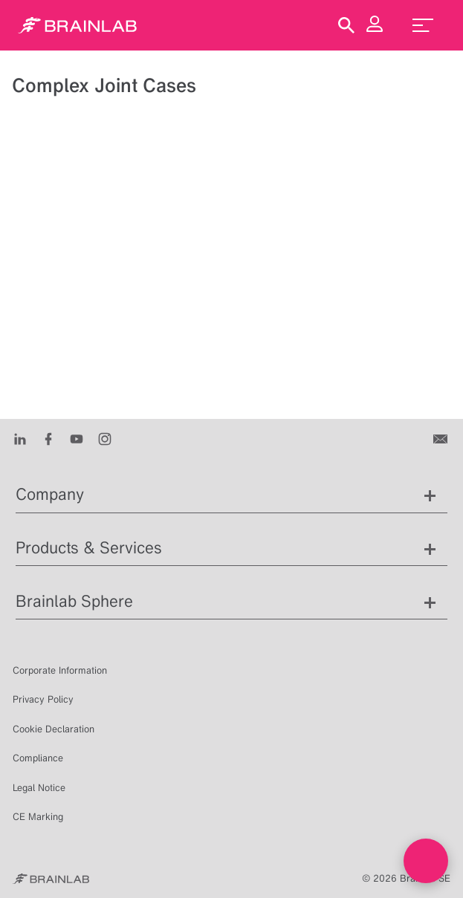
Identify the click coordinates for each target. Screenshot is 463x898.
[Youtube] (76, 438)
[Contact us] (441, 438)
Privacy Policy (43, 699)
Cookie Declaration (53, 729)
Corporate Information (60, 670)
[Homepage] (77, 25)
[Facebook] (48, 438)
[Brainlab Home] (51, 878)
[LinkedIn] (20, 438)
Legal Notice (39, 787)
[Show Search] (346, 25)
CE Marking (38, 816)
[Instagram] (104, 438)
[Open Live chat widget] (426, 861)
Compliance (38, 758)
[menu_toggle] (423, 25)
